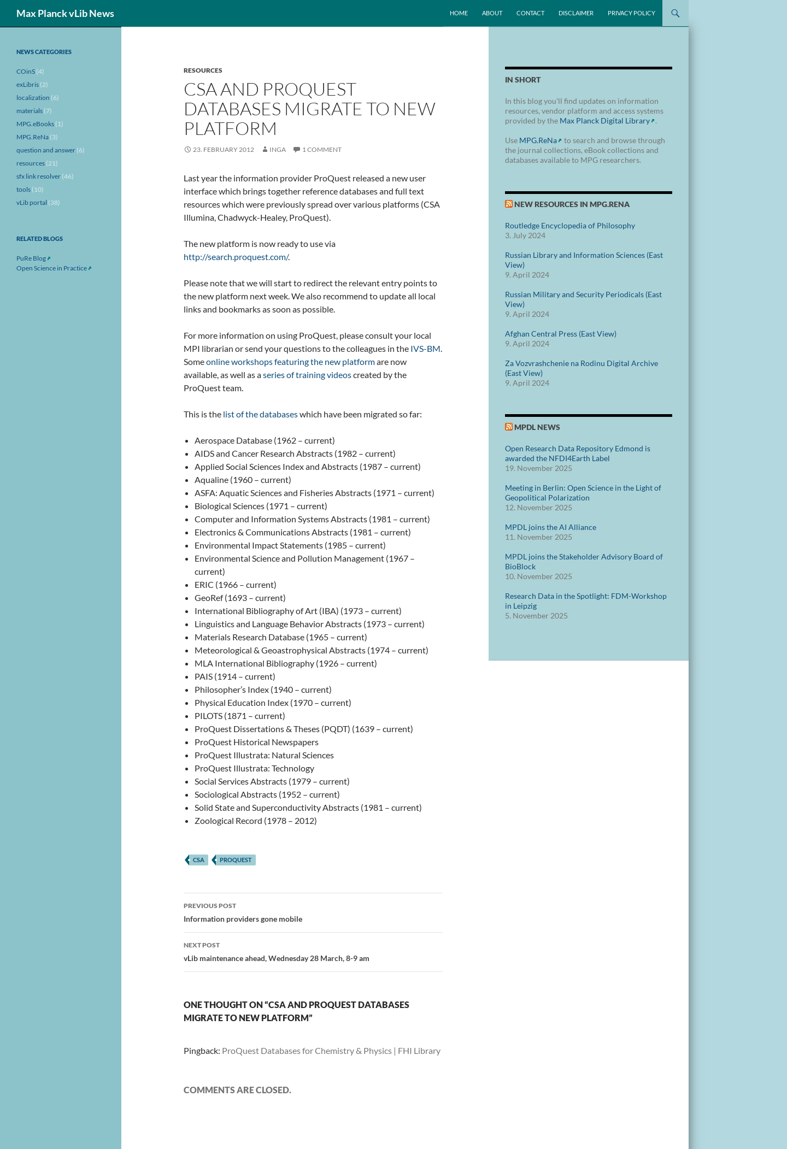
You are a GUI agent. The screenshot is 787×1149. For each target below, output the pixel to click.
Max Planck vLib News (65, 13)
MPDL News (537, 427)
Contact (530, 12)
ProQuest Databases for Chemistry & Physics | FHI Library (331, 1050)
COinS (25, 71)
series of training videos (307, 374)
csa (198, 859)
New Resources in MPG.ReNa (572, 204)
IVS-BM (425, 348)
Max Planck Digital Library (605, 120)
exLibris (27, 84)
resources (203, 70)
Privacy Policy (631, 12)
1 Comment (322, 149)
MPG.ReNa (538, 140)
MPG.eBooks (35, 124)
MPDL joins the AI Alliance (550, 527)
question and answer (45, 150)
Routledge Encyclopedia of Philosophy (570, 225)
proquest (236, 859)
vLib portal (31, 202)
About (492, 12)
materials (29, 111)
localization (33, 97)
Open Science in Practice (51, 268)
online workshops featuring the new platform (290, 361)
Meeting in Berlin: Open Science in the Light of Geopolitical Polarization (583, 492)
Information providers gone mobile (313, 911)
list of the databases (260, 414)
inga (277, 149)
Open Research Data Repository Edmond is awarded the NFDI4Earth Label (577, 453)
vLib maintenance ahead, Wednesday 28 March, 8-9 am (313, 951)
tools (23, 189)
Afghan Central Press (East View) (560, 333)
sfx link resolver (38, 176)
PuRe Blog (31, 258)
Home (459, 12)
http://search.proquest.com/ (236, 256)
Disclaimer (576, 12)
